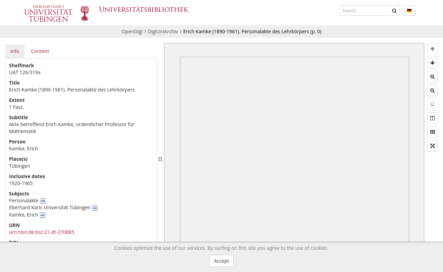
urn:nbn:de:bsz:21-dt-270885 (41, 232)
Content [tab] (40, 51)
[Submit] (394, 10)
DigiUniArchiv (163, 31)
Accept (221, 260)
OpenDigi (132, 31)
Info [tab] (14, 51)
